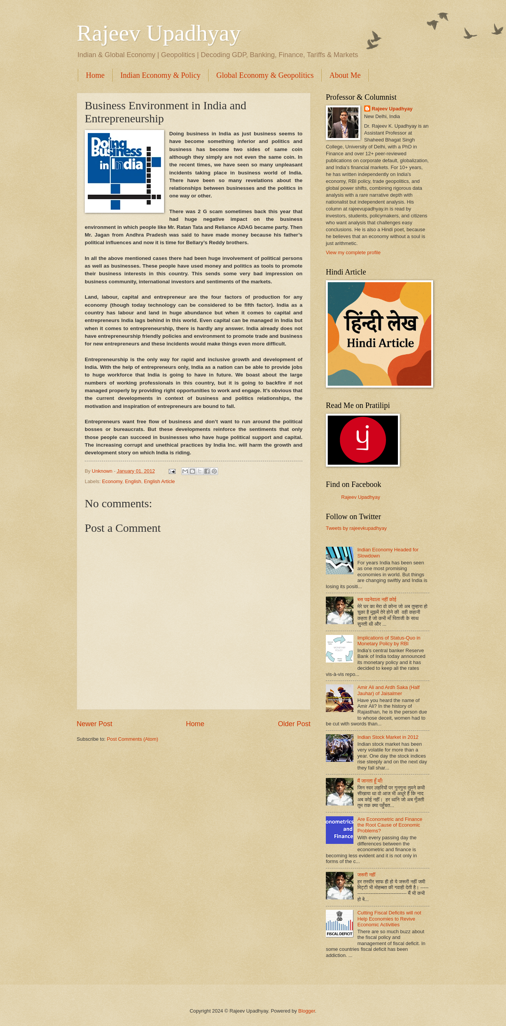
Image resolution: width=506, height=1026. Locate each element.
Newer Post (94, 724)
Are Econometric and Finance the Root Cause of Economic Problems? (389, 825)
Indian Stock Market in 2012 (388, 737)
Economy (112, 481)
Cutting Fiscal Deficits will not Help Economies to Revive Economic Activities (389, 918)
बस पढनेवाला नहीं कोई (376, 599)
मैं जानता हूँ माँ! (370, 781)
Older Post (294, 724)
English (133, 481)
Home (95, 75)
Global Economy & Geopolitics (265, 75)
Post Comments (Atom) (132, 739)
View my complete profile (353, 252)
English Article (159, 481)
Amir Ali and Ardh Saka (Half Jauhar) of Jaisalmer (388, 690)
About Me (345, 75)
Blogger (306, 1011)
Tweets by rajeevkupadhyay (356, 528)
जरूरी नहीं (366, 875)
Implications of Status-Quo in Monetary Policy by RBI (389, 640)
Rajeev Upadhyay (159, 33)
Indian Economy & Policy (160, 75)
